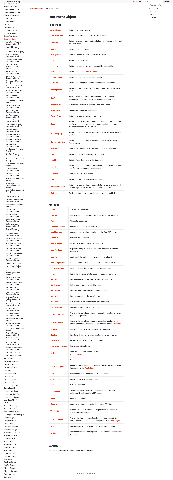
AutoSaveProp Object (11, 4)
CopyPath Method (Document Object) (12, 116)
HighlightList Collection (12, 394)
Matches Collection (11, 427)
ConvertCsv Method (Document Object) (13, 77)
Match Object (8, 424)
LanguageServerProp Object (14, 415)
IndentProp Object (10, 400)
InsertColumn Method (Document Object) (13, 249)
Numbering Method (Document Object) (12, 288)
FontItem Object (9, 376)
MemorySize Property (13, 263)
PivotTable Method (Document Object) (12, 293)
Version (153, 18)
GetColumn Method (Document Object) (13, 220)
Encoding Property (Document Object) (12, 121)
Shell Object (8, 459)
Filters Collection (10, 373)
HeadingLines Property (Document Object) (14, 240)
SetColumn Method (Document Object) (13, 315)
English (134, 2)
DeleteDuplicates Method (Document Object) (15, 92)
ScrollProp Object (10, 453)
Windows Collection (11, 471)
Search (166, 2)
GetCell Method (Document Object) (12, 215)
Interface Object (10, 403)
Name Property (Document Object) (12, 145)
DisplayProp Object (10, 36)
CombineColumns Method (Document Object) (13, 66)
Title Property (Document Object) (15, 329)
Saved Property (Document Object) (12, 170)
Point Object (8, 441)
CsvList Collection (10, 27)
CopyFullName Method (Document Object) (14, 111)
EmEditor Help (13, 1)
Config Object (9, 18)
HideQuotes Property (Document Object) (13, 244)
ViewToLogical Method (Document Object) (14, 349)
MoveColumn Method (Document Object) (13, 267)
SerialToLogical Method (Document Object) (14, 305)
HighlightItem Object (11, 391)
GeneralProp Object (11, 388)
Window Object (9, 468)
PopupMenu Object (11, 444)
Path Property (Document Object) (15, 150)
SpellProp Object (10, 462)
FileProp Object (9, 364)
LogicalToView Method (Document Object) (14, 259)
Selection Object (10, 456)
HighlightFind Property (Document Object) (13, 135)
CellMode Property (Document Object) (12, 56)
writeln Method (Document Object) (12, 196)
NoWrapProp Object (11, 435)
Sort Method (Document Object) (14, 319)
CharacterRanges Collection (14, 12)
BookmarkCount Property (15, 52)
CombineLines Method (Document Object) (14, 61)
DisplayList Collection (11, 33)
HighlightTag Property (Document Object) (13, 140)
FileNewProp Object (11, 361)
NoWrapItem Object (11, 430)
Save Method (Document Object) (15, 165)
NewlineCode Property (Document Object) (14, 283)
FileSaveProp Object (11, 367)
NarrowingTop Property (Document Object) (14, 278)
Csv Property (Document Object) (14, 82)
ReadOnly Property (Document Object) (12, 155)
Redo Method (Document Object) (15, 160)
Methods (153, 15)
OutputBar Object (10, 438)
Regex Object (8, 450)
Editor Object (8, 359)
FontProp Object (10, 382)
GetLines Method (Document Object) (12, 235)
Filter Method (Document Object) (15, 205)
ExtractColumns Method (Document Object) (14, 201)
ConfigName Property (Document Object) (13, 106)
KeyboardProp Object (11, 412)
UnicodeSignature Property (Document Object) (13, 185)
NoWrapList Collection (12, 433)
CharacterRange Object (12, 9)
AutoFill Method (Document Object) (12, 48)
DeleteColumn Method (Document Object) (14, 87)
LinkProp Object (9, 418)
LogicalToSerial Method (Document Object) (14, 254)
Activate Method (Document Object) (12, 96)
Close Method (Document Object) (15, 101)
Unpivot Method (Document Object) (12, 334)
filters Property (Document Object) (12, 210)
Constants (7, 477)
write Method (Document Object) (15, 191)
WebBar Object (9, 465)
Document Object (10, 39)
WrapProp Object (10, 474)
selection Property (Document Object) (12, 174)
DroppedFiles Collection (12, 356)
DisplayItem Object (10, 30)
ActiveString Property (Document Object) (13, 43)
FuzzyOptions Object (11, 385)
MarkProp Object (10, 421)
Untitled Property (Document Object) (12, 339)
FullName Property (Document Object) (12, 131)
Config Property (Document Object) (12, 72)
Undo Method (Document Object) (15, 179)
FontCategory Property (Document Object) (14, 126)
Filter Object (8, 370)
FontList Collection (10, 379)
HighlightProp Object (11, 397)
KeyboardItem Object (11, 406)
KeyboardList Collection (12, 409)
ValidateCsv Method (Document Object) (13, 344)
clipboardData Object (11, 15)
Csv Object (7, 24)
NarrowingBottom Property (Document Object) (13, 273)
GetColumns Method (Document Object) (13, 225)
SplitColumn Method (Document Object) (13, 324)
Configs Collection (10, 21)
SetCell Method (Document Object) (12, 310)
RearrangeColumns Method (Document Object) (13, 299)
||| (4, 2)
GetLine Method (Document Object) (12, 230)
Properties (154, 12)
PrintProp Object (10, 447)
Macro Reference (36, 8)
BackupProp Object (11, 6)
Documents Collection (12, 353)
